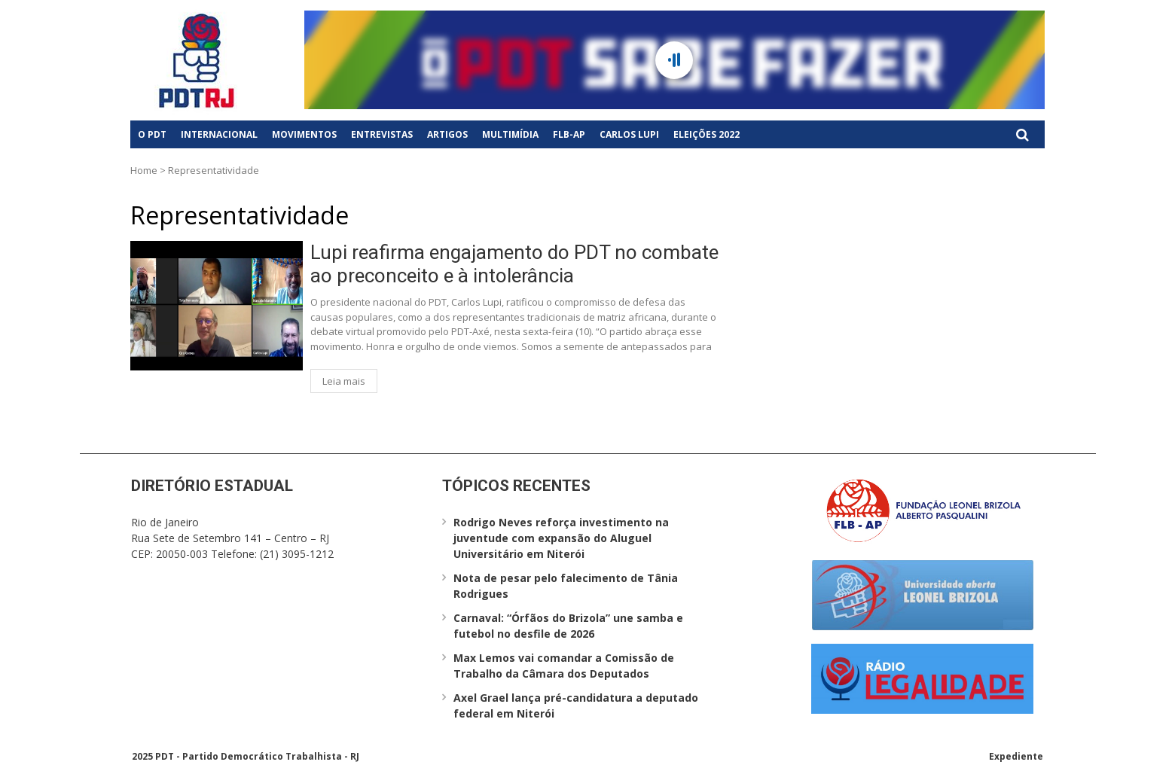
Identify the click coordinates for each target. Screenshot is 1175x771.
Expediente (1016, 756)
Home (143, 170)
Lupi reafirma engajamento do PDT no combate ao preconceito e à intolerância (514, 264)
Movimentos (304, 134)
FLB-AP (569, 134)
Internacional (219, 134)
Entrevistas (382, 134)
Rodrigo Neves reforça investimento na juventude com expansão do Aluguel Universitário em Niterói (561, 538)
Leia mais (343, 381)
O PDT (152, 134)
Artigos (447, 134)
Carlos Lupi (629, 134)
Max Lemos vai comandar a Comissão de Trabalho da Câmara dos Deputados (563, 666)
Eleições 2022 (706, 134)
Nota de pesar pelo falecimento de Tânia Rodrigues (565, 586)
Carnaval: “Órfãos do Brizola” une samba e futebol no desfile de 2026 (568, 626)
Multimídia (510, 134)
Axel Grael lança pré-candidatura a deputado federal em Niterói (575, 705)
